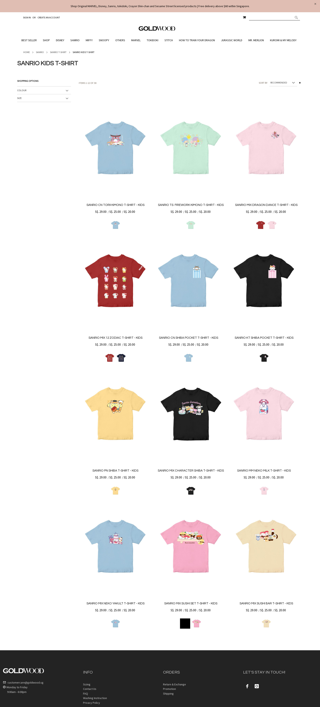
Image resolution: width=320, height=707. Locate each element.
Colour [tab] (21, 90)
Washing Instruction (95, 698)
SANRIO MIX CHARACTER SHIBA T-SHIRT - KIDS (191, 470)
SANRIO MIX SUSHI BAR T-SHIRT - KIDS (266, 603)
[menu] (160, 40)
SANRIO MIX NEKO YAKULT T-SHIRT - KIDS (115, 603)
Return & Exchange (174, 684)
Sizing (86, 684)
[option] (115, 225)
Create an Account (49, 17)
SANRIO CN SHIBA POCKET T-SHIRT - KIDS (188, 337)
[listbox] (115, 225)
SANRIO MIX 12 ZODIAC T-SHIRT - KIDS (115, 337)
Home (26, 52)
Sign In (27, 17)
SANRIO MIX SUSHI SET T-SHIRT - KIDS (190, 603)
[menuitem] (30, 40)
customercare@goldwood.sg (23, 682)
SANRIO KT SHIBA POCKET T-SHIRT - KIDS (264, 337)
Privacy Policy (91, 703)
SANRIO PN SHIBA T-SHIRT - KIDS (115, 470)
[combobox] (274, 17)
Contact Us (89, 689)
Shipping (168, 693)
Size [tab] (19, 98)
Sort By (263, 82)
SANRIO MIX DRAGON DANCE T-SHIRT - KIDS (266, 204)
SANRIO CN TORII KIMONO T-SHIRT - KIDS (115, 204)
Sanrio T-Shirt (58, 52)
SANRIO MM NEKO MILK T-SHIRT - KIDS (264, 470)
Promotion (169, 689)
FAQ (85, 693)
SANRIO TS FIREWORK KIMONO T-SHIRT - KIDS (191, 204)
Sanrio (40, 52)
